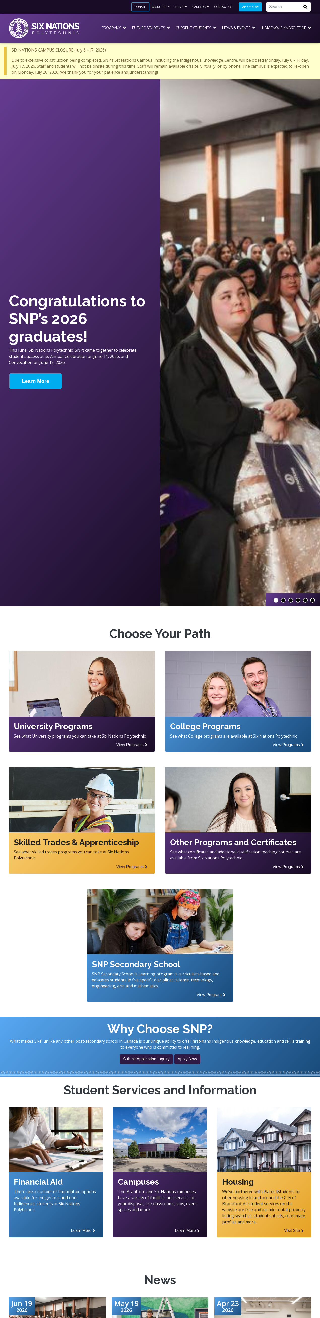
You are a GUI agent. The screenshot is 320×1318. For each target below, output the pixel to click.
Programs (111, 28)
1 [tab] (276, 600)
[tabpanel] (160, 342)
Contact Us (223, 6)
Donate (140, 6)
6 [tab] (312, 600)
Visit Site (292, 1230)
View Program (209, 995)
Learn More (35, 381)
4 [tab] (298, 600)
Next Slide (314, 666)
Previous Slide (5, 666)
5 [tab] (305, 600)
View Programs (130, 745)
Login (179, 6)
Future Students (148, 28)
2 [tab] (283, 600)
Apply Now (250, 6)
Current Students (193, 28)
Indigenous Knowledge (283, 28)
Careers (199, 6)
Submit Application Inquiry (146, 1059)
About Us (159, 6)
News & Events (236, 28)
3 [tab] (290, 600)
